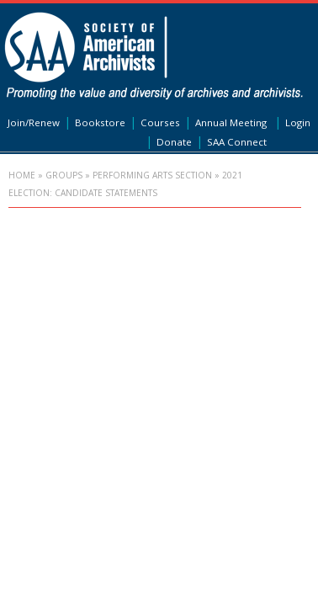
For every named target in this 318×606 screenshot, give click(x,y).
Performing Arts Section (152, 175)
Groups (63, 175)
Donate (174, 142)
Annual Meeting (231, 122)
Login (297, 122)
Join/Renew (34, 122)
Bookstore (100, 122)
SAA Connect (237, 142)
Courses (160, 122)
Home (21, 175)
